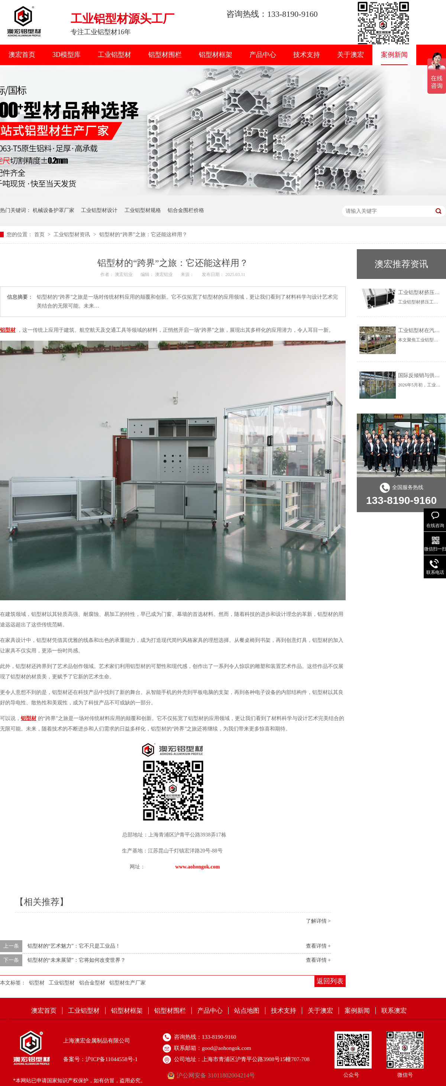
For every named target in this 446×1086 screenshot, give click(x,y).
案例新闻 (394, 54)
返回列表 (330, 981)
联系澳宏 (394, 1010)
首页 (40, 234)
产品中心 (262, 54)
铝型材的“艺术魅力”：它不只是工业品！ (74, 946)
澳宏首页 (22, 54)
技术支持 (306, 54)
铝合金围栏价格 (186, 210)
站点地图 (246, 1010)
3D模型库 (66, 54)
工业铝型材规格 (143, 210)
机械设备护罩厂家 (53, 210)
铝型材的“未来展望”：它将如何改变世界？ (77, 960)
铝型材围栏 (165, 54)
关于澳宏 (350, 54)
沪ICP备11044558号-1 (111, 1059)
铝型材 (37, 983)
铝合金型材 (92, 983)
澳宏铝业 (124, 274)
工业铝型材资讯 (72, 234)
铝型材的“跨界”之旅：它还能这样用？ (143, 234)
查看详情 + (318, 946)
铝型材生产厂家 (127, 983)
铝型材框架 (215, 54)
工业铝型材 (114, 54)
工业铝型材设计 (99, 210)
